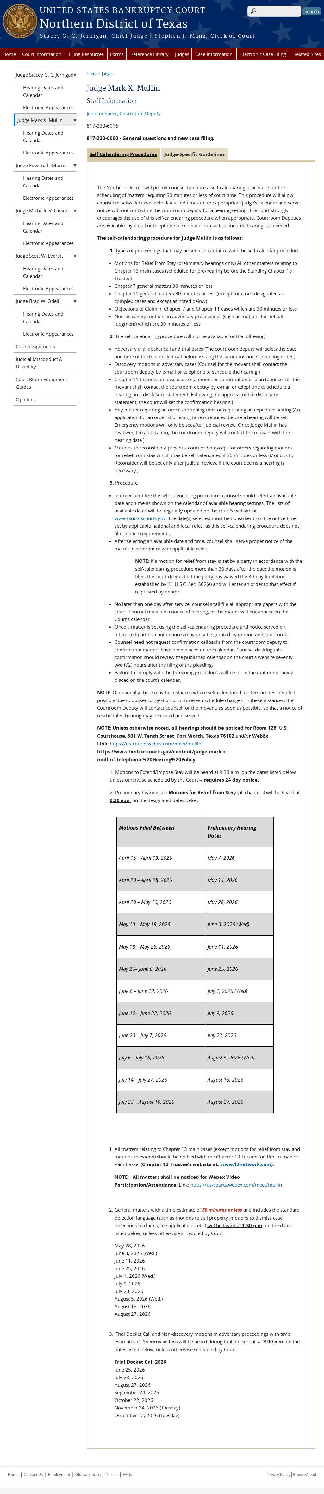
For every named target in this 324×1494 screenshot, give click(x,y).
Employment (59, 1474)
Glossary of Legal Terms (96, 1474)
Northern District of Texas (114, 24)
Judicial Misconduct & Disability (39, 363)
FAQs (127, 1474)
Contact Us (33, 1474)
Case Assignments (35, 346)
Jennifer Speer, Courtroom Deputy (124, 113)
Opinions (26, 399)
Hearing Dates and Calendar (43, 91)
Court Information (41, 54)
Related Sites (307, 54)
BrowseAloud (304, 1474)
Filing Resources (86, 54)
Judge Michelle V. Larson (42, 210)
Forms (117, 54)
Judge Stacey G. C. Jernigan (44, 75)
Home (9, 54)
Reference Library (149, 54)
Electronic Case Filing (263, 54)
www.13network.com (246, 1164)
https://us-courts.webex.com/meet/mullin (155, 743)
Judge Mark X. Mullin (40, 120)
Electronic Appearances (48, 107)
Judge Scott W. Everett (39, 256)
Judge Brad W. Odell (37, 301)
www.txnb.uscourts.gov (140, 518)
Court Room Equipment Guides (41, 383)
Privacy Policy (278, 1474)
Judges (182, 54)
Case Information (214, 54)
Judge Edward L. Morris (41, 165)
